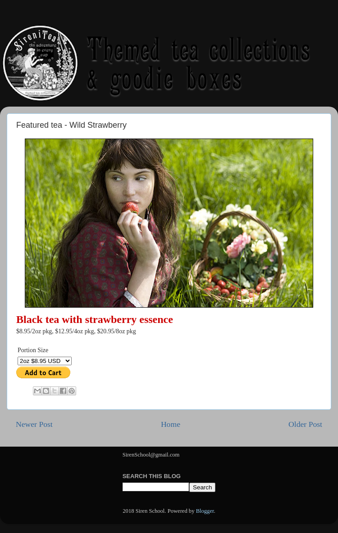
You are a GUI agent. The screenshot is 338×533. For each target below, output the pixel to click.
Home (170, 424)
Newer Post (34, 424)
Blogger (205, 511)
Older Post (305, 424)
